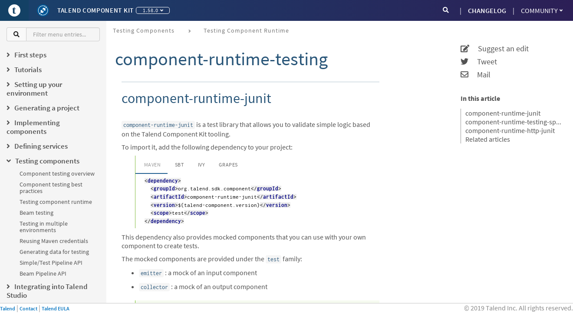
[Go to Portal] (14, 10)
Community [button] (542, 10)
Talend (7, 308)
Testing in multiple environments (44, 227)
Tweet (479, 61)
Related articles (487, 139)
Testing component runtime (56, 202)
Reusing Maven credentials (54, 241)
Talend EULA (55, 308)
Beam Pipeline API (43, 273)
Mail (476, 74)
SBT (179, 164)
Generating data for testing (54, 252)
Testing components (144, 30)
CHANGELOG (487, 10)
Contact (28, 308)
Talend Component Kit (95, 10)
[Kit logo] (43, 10)
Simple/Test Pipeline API (51, 262)
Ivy (201, 164)
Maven (152, 164)
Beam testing (36, 212)
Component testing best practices (51, 187)
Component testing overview (57, 173)
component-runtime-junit (502, 113)
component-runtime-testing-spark (513, 121)
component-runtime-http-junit (510, 130)
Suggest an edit (495, 48)
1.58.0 (153, 10)
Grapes (228, 164)
